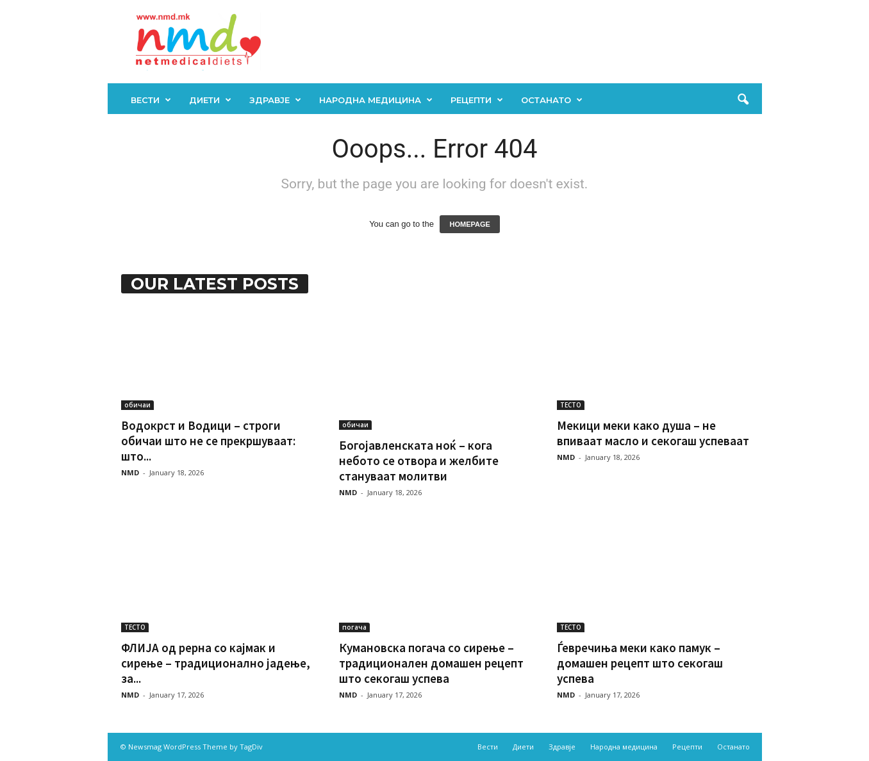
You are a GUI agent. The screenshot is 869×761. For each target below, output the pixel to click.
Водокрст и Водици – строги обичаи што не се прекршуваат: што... (208, 441)
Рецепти (477, 100)
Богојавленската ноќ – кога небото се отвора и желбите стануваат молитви (419, 461)
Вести (151, 100)
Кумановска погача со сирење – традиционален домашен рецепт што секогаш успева (431, 663)
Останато (552, 100)
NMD (130, 472)
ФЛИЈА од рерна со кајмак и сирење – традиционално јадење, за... (215, 663)
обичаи (137, 404)
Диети (210, 100)
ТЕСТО (570, 404)
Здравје (275, 100)
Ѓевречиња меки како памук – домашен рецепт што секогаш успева (640, 663)
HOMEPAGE (469, 224)
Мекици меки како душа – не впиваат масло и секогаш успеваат (653, 433)
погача (354, 627)
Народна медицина (376, 100)
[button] (743, 100)
